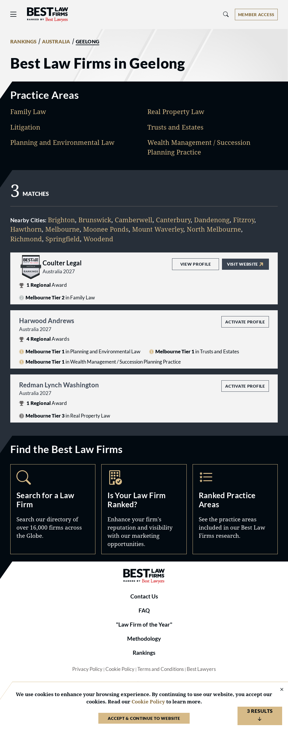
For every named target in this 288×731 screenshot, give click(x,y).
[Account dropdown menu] (256, 14)
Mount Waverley (157, 229)
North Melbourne (214, 229)
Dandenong (212, 220)
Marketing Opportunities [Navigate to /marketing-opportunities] (144, 509)
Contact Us (144, 596)
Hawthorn (26, 229)
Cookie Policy (119, 669)
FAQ (144, 610)
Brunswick (94, 220)
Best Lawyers (201, 669)
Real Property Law (175, 111)
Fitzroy (243, 220)
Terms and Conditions (160, 669)
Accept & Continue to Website (144, 718)
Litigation (25, 127)
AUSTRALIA (56, 42)
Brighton (61, 220)
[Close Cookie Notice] (278, 690)
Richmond (26, 239)
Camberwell (133, 220)
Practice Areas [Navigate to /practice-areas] (235, 509)
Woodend (98, 239)
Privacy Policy (87, 669)
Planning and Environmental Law (62, 142)
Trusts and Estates (175, 127)
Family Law (28, 111)
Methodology (144, 638)
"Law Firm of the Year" (144, 624)
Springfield (63, 239)
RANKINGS (23, 42)
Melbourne (62, 229)
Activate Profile (245, 321)
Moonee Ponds (106, 229)
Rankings (144, 652)
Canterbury (173, 220)
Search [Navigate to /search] (53, 509)
